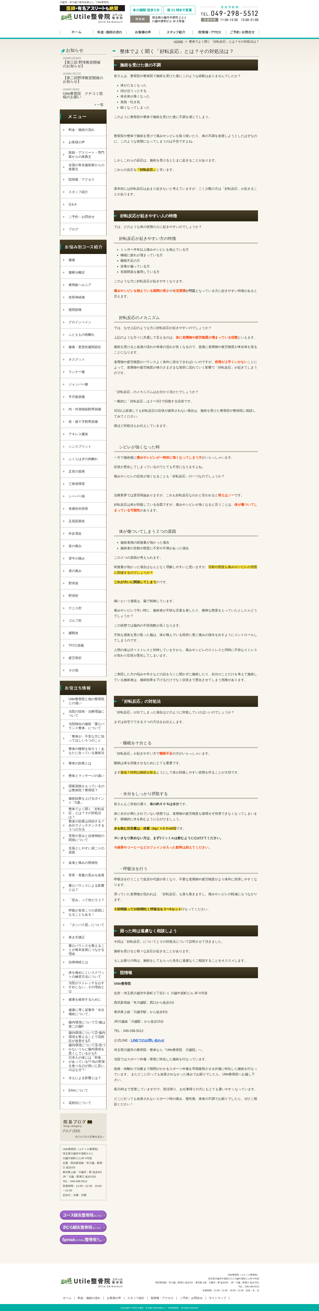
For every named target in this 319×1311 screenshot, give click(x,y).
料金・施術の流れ (109, 32)
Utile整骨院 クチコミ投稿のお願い (83, 95)
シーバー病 (77, 496)
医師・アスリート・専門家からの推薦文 (86, 154)
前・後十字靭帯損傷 (83, 421)
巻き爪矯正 (77, 937)
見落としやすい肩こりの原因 (86, 850)
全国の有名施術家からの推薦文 (86, 167)
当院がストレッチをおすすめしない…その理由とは (86, 987)
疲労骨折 (75, 658)
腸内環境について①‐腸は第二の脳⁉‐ (87, 1024)
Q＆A (72, 204)
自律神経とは (78, 962)
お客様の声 (143, 32)
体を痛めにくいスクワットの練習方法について (86, 974)
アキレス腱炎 (78, 434)
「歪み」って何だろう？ (86, 900)
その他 (73, 670)
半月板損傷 (77, 396)
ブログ (73, 229)
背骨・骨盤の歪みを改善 (86, 875)
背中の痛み (77, 558)
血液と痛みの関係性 (83, 862)
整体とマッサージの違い (86, 775)
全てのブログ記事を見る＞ (90, 1136)
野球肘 (73, 595)
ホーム (76, 32)
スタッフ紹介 (176, 32)
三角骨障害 (77, 484)
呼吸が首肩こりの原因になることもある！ (86, 912)
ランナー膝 (77, 372)
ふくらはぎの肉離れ (83, 459)
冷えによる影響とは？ (85, 1078)
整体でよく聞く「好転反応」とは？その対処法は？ (86, 813)
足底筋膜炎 (77, 521)
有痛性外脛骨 (78, 508)
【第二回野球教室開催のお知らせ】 (83, 80)
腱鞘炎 (73, 633)
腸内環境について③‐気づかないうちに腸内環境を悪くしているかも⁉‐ (87, 1049)
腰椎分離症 (77, 272)
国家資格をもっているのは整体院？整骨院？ (86, 788)
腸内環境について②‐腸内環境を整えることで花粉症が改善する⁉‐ (87, 1037)
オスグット (77, 359)
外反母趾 (75, 533)
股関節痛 (75, 309)
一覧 (100, 104)
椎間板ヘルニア (80, 285)
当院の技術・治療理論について (86, 713)
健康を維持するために (85, 999)
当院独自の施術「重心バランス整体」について (86, 726)
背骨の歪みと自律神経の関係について (86, 838)
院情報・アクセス (209, 32)
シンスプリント (80, 446)
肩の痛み (75, 571)
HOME (178, 41)
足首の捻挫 (77, 471)
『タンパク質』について (86, 925)
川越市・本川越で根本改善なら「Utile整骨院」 (159, 1308)
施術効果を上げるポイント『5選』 (86, 800)
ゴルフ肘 (75, 620)
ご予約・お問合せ (242, 32)
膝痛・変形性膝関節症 (85, 347)
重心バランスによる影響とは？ (86, 887)
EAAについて (78, 1090)
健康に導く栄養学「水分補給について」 (86, 1012)
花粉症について (80, 1103)
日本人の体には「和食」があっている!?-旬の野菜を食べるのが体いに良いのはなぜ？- (87, 1064)
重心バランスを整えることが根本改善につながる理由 (86, 950)
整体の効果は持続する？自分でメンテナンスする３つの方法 (86, 825)
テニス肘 (75, 608)
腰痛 (72, 260)
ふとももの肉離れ (82, 334)
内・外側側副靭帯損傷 (85, 409)
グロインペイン (80, 322)
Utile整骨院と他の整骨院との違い (86, 701)
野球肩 (73, 583)
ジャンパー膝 (78, 384)
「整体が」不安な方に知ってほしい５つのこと (86, 738)
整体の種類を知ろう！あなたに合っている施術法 (86, 751)
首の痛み (75, 546)
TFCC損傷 (76, 645)
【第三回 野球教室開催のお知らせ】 (82, 64)
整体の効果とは (80, 763)
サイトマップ (217, 1298)
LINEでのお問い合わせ (147, 1040)
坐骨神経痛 (77, 297)
